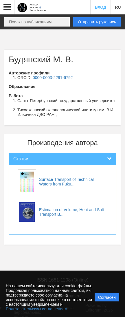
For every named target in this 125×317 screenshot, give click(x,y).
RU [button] (118, 7)
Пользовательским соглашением (36, 309)
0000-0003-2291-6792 (53, 77)
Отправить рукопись (97, 22)
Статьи (20, 158)
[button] (7, 7)
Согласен (107, 297)
